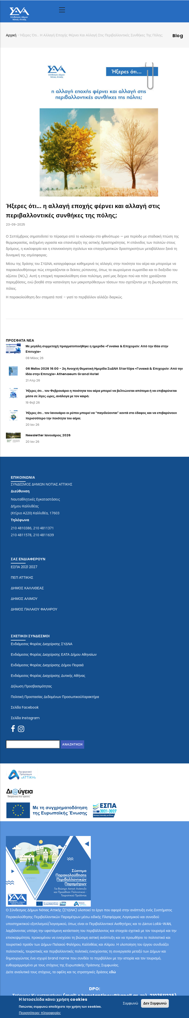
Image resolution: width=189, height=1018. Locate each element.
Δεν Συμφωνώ (155, 1003)
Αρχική (11, 35)
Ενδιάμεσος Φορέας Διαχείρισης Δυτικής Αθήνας (48, 675)
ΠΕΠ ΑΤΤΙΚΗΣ (22, 577)
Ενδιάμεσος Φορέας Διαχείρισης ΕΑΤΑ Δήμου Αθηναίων (54, 654)
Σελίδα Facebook (25, 707)
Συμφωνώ (130, 1003)
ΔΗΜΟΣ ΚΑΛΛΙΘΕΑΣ (27, 588)
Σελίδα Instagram (25, 717)
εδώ (112, 972)
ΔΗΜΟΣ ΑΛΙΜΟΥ (24, 598)
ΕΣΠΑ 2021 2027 (24, 566)
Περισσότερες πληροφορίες (40, 1013)
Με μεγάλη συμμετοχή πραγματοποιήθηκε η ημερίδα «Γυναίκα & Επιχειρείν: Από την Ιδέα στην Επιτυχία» (97, 349)
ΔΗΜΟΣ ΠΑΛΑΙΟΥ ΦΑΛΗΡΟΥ (34, 609)
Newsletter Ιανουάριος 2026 (48, 435)
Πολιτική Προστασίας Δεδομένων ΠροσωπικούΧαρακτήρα (55, 696)
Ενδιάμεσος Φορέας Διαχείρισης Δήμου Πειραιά (47, 665)
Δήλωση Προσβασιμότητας (31, 686)
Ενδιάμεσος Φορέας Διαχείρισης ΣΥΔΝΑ (41, 643)
